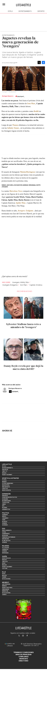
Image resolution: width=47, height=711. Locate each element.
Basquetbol (6, 485)
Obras (4, 504)
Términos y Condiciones (23, 652)
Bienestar (5, 591)
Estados (4, 521)
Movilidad (5, 535)
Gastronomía (6, 584)
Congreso (5, 518)
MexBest (5, 582)
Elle (4, 572)
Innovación (5, 538)
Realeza (4, 559)
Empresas (5, 495)
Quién (4, 556)
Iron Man (31, 103)
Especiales (5, 552)
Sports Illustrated (10, 478)
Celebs (4, 577)
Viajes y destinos (7, 587)
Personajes (5, 589)
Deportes (41, 11)
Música (4, 473)
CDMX (3, 519)
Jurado (4, 594)
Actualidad (5, 547)
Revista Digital (6, 490)
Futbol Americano (7, 483)
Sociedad (5, 524)
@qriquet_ (21, 96)
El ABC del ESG (6, 540)
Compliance (24, 656)
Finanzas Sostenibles (8, 537)
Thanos (15, 125)
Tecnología (5, 502)
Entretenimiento (25, 11)
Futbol (4, 479)
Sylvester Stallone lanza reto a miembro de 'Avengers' (23, 325)
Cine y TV (4, 471)
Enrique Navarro (15, 388)
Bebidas (4, 585)
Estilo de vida (6, 578)
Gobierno (5, 514)
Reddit (36, 111)
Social (4, 532)
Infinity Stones (13, 128)
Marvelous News (15, 191)
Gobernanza (6, 533)
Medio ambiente (6, 530)
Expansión (6, 494)
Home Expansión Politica (9, 497)
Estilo (10, 11)
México (4, 516)
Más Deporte (6, 486)
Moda (3, 563)
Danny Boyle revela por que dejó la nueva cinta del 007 (23, 367)
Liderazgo (5, 549)
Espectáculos (6, 558)
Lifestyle (5, 488)
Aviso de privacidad (24, 654)
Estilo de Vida (6, 592)
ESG (3, 505)
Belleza (4, 564)
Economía (5, 499)
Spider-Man (20, 203)
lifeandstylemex (24, 636)
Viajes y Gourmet (7, 474)
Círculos (5, 561)
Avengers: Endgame (25, 211)
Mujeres (4, 507)
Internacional (6, 500)
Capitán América (35, 285)
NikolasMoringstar (27, 172)
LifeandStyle (6, 509)
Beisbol (4, 481)
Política (5, 513)
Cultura (4, 568)
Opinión (4, 523)
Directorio (23, 661)
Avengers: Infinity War (20, 282)
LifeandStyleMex (19, 635)
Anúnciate (23, 659)
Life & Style (7, 464)
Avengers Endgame (10, 285)
